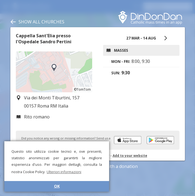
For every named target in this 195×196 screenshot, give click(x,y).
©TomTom (82, 89)
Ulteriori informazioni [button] (64, 171)
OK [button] (57, 186)
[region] (54, 71)
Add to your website (130, 155)
